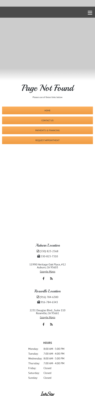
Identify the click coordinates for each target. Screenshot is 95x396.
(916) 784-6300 (47, 297)
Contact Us (47, 120)
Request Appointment (47, 140)
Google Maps (47, 271)
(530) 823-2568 (47, 251)
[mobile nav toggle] (90, 13)
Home (47, 110)
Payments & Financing (47, 130)
